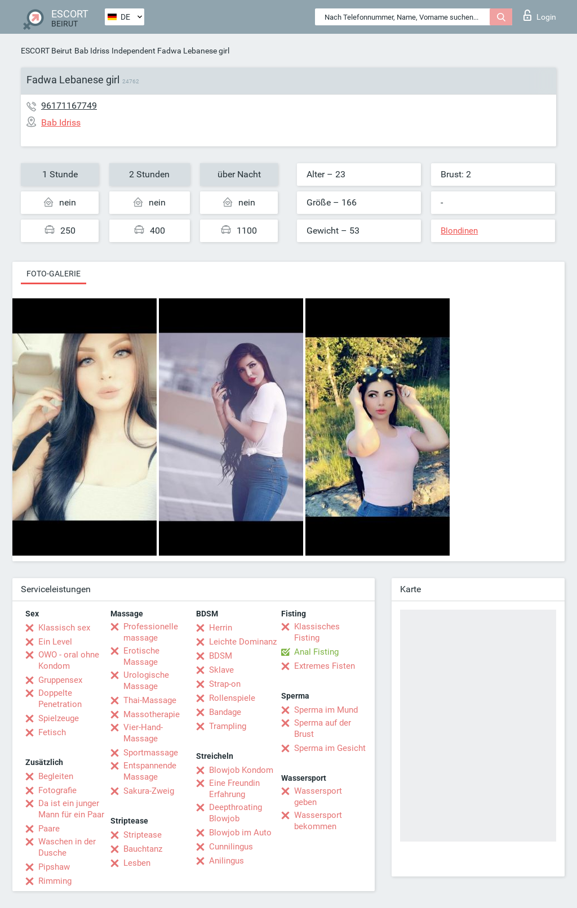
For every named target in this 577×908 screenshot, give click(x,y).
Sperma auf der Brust (322, 728)
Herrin (220, 628)
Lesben (136, 863)
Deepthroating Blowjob (235, 813)
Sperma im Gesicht (330, 748)
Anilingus (226, 861)
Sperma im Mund (326, 710)
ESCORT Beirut (46, 50)
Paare (49, 829)
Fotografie (57, 790)
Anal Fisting (316, 652)
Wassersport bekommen (318, 820)
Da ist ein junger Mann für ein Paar (71, 809)
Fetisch (52, 732)
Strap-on (225, 684)
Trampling (227, 726)
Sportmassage (150, 753)
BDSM (220, 656)
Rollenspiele (232, 698)
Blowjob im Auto (240, 833)
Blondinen (459, 231)
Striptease (142, 835)
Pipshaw (54, 867)
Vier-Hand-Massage (143, 733)
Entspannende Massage (149, 771)
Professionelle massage (150, 632)
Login (539, 15)
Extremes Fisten (324, 666)
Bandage (225, 712)
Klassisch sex (64, 628)
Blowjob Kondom (241, 770)
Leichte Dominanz (243, 642)
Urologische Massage (146, 680)
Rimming (55, 881)
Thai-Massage (149, 700)
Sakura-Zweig (148, 791)
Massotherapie (151, 714)
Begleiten (55, 776)
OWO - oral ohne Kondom (68, 660)
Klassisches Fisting (317, 632)
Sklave (221, 670)
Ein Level (55, 642)
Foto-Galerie (53, 273)
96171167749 (69, 105)
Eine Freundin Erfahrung (234, 788)
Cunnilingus (231, 847)
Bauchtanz (142, 849)
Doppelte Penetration (60, 698)
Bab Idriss (91, 50)
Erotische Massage (141, 656)
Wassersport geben (318, 796)
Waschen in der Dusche (67, 847)
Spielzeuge (58, 718)
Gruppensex (60, 680)
